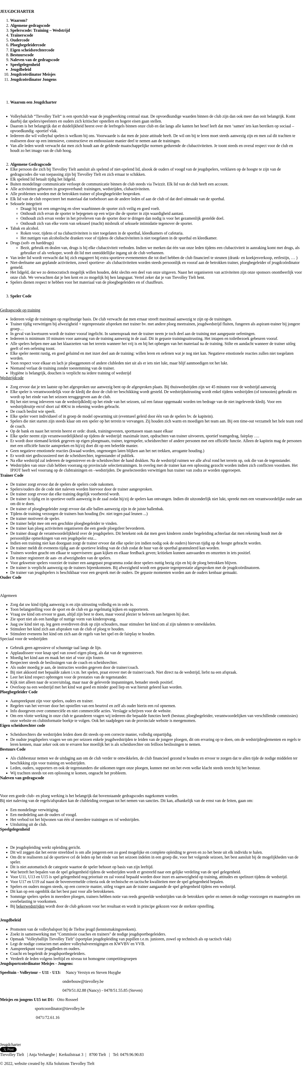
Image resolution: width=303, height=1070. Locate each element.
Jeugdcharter (10, 1044)
